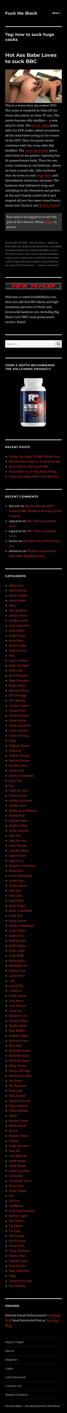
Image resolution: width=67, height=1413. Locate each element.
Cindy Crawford (19, 725)
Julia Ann (15, 890)
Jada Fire (15, 835)
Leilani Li (15, 990)
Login (49, 222)
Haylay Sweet (18, 820)
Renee (13, 1131)
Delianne (15, 750)
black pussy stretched (35, 246)
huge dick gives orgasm (27, 261)
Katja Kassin (17, 920)
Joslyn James (18, 885)
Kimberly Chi (18, 965)
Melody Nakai (18, 1035)
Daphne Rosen (19, 745)
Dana (12, 740)
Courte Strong (19, 735)
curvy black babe (36, 150)
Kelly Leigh (17, 950)
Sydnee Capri (18, 1216)
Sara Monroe (18, 1156)
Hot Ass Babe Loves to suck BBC (31, 58)
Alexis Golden (18, 595)
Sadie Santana (19, 1146)
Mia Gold (15, 1045)
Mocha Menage (20, 1070)
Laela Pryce (17, 975)
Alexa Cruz (16, 585)
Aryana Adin (17, 645)
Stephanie (16, 1206)
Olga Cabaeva (18, 1105)
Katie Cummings (20, 910)
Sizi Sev (14, 1201)
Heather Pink (18, 825)
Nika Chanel (17, 1095)
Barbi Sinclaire (19, 665)
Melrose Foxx (18, 1040)
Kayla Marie (17, 930)
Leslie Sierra (17, 995)
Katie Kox (16, 915)
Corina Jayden (18, 730)
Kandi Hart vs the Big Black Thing (33, 471)
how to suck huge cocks (19, 257)
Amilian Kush (18, 620)
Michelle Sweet (19, 1060)
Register (11, 1359)
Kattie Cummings (21, 925)
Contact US (13, 1386)
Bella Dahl (16, 670)
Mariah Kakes (18, 1020)
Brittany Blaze (19, 690)
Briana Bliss (17, 685)
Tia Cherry (16, 1221)
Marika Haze (18, 1025)
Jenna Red (16, 870)
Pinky (13, 1116)
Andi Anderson (19, 625)
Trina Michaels (19, 1251)
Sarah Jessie (17, 1166)
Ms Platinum (18, 1085)
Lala (12, 980)
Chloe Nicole (17, 720)
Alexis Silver (17, 600)
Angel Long (17, 635)
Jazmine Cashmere (22, 865)
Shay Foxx (16, 1186)
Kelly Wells (16, 955)
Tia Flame (16, 1226)
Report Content (16, 1394)
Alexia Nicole (18, 590)
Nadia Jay (15, 1090)
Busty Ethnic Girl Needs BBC (29, 466)
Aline (12, 605)
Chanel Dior (17, 710)
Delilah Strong (19, 755)
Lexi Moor (16, 1000)
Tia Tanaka (16, 1236)
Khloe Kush (17, 960)
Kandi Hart (16, 900)
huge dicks (44, 175)
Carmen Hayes (19, 705)
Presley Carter (18, 1121)
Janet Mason (18, 845)
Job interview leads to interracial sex (34, 461)
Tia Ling (14, 1231)
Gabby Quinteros (21, 800)
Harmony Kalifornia (23, 810)
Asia (12, 655)
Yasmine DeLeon (21, 1281)
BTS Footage (18, 695)
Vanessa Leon (18, 1261)
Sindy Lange (17, 1191)
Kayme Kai (16, 935)
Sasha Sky (16, 1176)
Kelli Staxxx (17, 940)
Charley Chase (19, 715)
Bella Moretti (18, 675)
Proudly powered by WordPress (42, 1406)
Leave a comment (47, 265)
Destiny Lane (18, 765)
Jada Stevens (18, 840)
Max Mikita (17, 1030)
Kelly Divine (17, 945)
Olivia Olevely (18, 1110)
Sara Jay (14, 1151)
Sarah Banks (17, 1161)
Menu (56, 13)
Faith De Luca (18, 790)
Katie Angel (17, 905)
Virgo (12, 1276)
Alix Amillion (37, 242)
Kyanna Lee (17, 970)
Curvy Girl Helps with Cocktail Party (34, 476)
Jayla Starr (16, 860)
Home (9, 1351)
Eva (11, 785)
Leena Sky (16, 985)
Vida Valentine (19, 1271)
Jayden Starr (17, 855)
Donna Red (16, 770)
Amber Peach (18, 615)
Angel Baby (17, 630)
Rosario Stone (19, 1136)
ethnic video (40, 125)
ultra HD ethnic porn (22, 265)
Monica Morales (20, 1075)
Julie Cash (16, 895)
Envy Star (15, 780)
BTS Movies (17, 700)
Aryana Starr (18, 650)
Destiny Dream (19, 760)
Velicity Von (17, 1266)
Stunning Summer (22, 1211)
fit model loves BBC (37, 250)
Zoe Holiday (17, 1286)
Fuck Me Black (21, 13)
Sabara (13, 1141)
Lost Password (15, 1377)
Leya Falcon (17, 1005)
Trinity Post (17, 1256)
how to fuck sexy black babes (42, 253)
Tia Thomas (17, 1241)
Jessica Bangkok (20, 875)
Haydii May (17, 815)
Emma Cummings (21, 775)
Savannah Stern (20, 1181)
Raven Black (17, 1126)
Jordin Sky (16, 880)
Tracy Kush (17, 1246)
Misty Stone (17, 1065)
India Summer (19, 830)
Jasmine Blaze (19, 850)
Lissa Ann (16, 1010)
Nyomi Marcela (19, 1100)
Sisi (11, 1196)
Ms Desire (16, 1080)
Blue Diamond (19, 680)
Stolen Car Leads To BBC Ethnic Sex (34, 456)
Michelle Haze (19, 1055)
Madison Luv (18, 1015)
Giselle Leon (17, 805)
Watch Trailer (49, 205)
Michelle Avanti (20, 1050)
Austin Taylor (18, 660)
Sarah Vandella (19, 1171)
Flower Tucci (18, 795)
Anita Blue (16, 640)
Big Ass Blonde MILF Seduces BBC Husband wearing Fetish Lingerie (35, 511)
